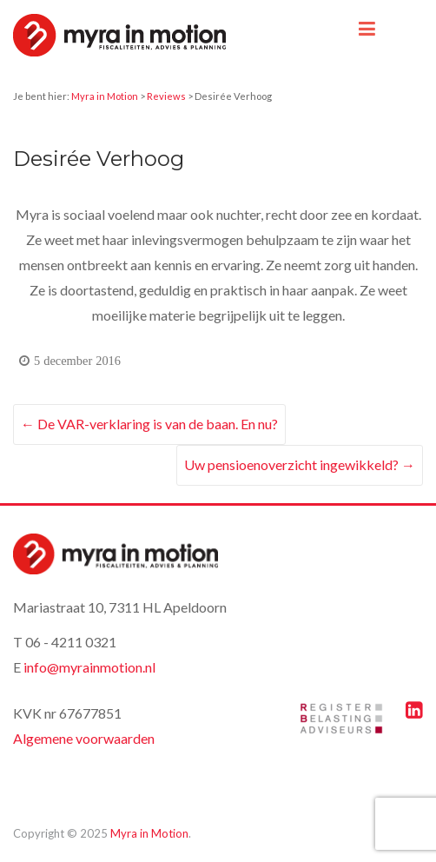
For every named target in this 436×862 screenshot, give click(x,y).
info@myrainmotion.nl (89, 667)
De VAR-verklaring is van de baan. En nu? (149, 423)
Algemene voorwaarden (84, 738)
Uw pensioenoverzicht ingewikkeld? (299, 464)
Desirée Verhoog (98, 158)
